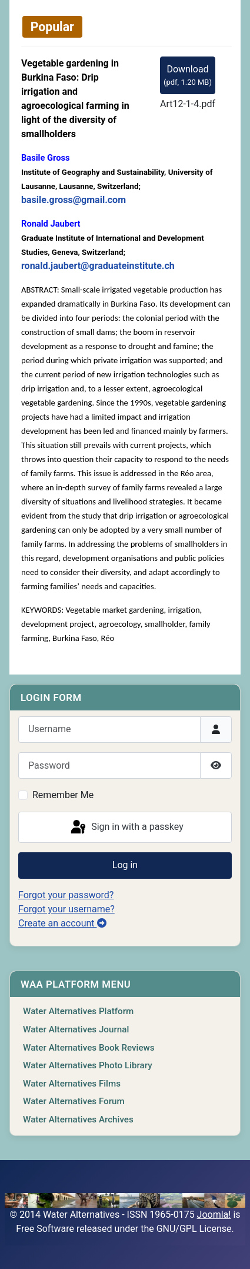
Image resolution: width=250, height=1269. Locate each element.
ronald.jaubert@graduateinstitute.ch (98, 265)
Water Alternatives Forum (74, 1101)
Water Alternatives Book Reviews (89, 1047)
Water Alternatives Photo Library (87, 1065)
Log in (125, 865)
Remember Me (63, 794)
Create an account (62, 923)
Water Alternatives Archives (78, 1119)
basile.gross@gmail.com (73, 199)
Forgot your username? (66, 909)
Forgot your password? (66, 895)
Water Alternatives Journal (76, 1029)
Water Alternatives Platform (78, 1011)
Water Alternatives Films (72, 1083)
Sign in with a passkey (126, 827)
